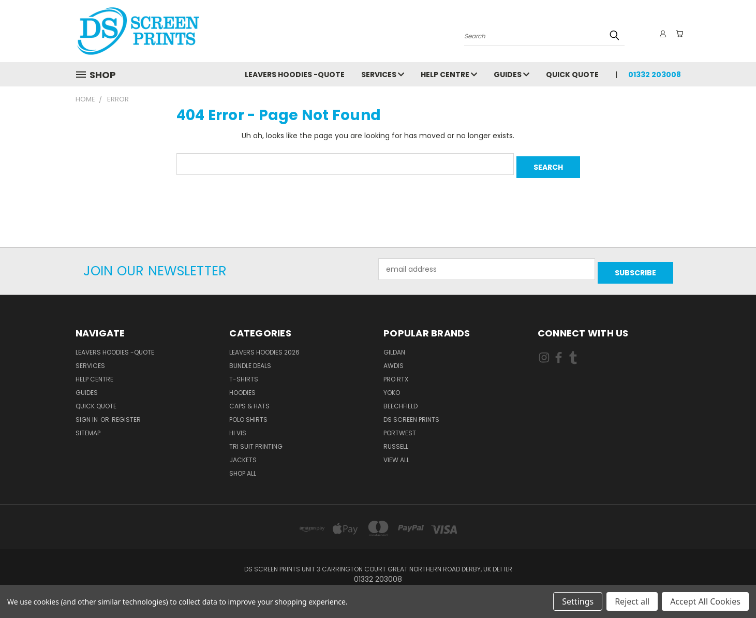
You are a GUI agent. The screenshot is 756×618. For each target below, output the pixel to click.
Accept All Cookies (705, 601)
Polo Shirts (248, 412)
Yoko (391, 385)
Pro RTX (395, 372)
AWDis (393, 359)
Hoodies (242, 385)
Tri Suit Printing (256, 439)
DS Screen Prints (411, 412)
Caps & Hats (249, 399)
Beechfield (400, 399)
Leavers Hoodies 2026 (264, 345)
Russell (395, 439)
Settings (578, 601)
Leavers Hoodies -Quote (295, 74)
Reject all (632, 601)
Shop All (242, 466)
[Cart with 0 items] (678, 33)
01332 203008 (654, 74)
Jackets (243, 453)
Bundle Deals (250, 359)
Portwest (399, 426)
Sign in (87, 412)
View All (396, 453)
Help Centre (449, 74)
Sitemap (88, 426)
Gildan (394, 345)
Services (382, 74)
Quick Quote (572, 74)
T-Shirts (243, 372)
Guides (511, 74)
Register (126, 412)
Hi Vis (237, 426)
